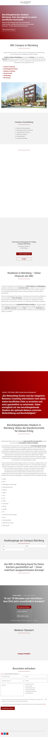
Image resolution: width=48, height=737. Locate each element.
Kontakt (24, 258)
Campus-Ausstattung (9, 66)
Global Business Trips (30, 685)
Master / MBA (29, 683)
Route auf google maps (24, 253)
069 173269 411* (23, 610)
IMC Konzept (7, 77)
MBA (4, 548)
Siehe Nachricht (29, 690)
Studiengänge (7, 75)
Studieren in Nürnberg (9, 71)
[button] (44, 698)
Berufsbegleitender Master (11, 69)
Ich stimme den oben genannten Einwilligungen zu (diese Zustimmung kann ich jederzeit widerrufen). (24, 701)
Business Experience (30, 687)
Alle (3, 545)
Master (26, 545)
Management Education (31, 689)
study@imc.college (24, 614)
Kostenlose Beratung (9, 29)
